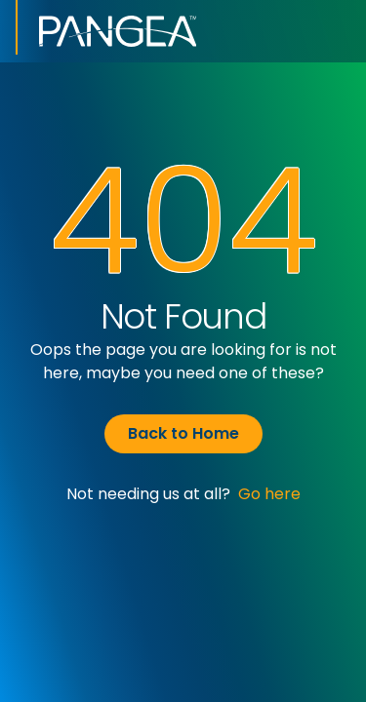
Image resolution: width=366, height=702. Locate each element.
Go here (269, 494)
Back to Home (183, 433)
